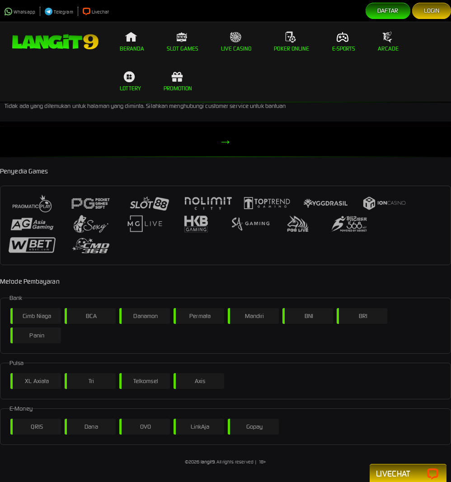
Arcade (388, 41)
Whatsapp (20, 12)
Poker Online (291, 41)
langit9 (208, 462)
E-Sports (344, 41)
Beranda (132, 41)
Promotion (178, 81)
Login (432, 10)
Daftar (388, 10)
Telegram (59, 12)
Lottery (130, 81)
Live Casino (236, 41)
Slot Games (182, 41)
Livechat (96, 12)
